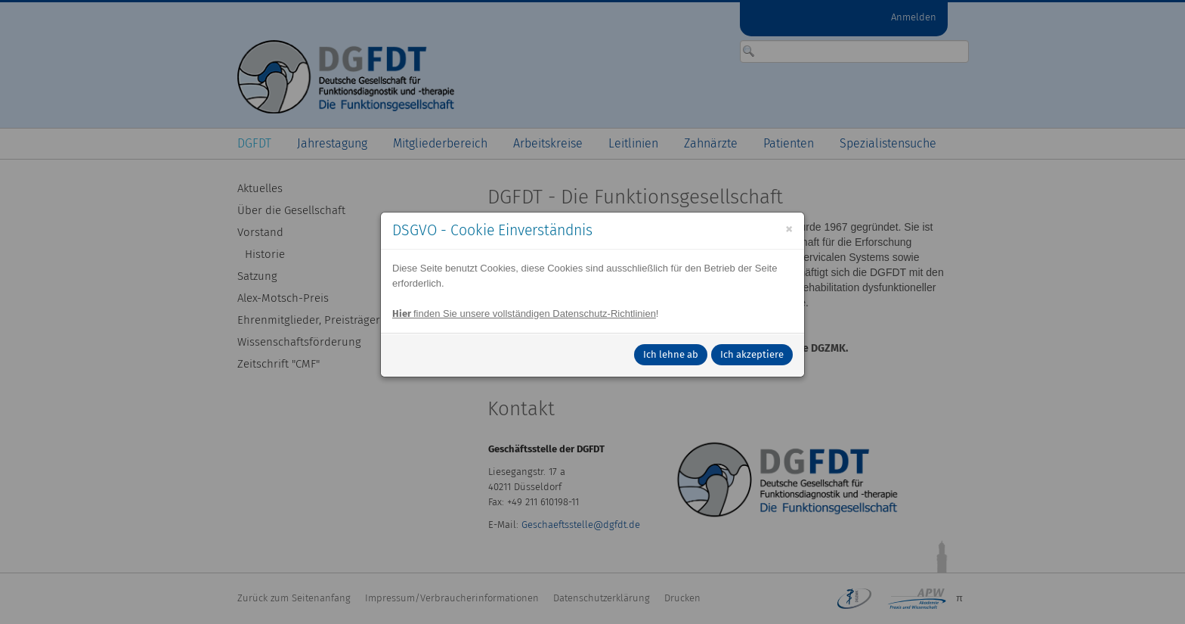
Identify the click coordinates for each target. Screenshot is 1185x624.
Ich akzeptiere (752, 354)
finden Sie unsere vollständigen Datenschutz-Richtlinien (524, 313)
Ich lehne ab (670, 354)
